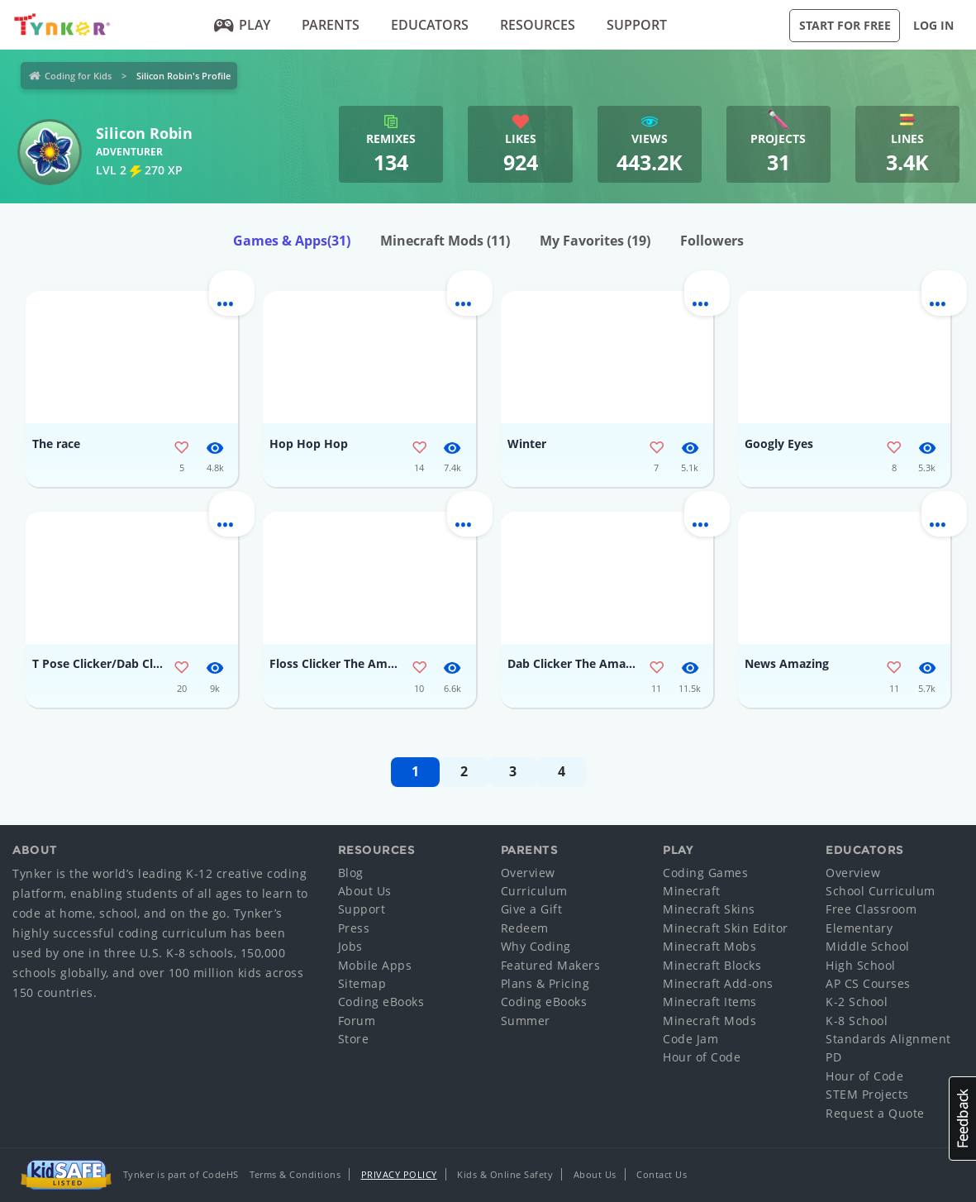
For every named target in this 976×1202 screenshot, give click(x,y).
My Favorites (595, 240)
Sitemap (362, 983)
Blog (351, 872)
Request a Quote (875, 1113)
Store (353, 1039)
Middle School (868, 946)
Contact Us (661, 1174)
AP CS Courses (868, 983)
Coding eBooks (381, 1001)
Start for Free (845, 25)
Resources (537, 25)
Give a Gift (532, 909)
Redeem (525, 928)
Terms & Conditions (295, 1174)
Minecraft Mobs (709, 946)
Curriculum (534, 891)
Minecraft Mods (445, 240)
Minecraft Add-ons (718, 983)
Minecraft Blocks (712, 965)
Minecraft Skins (709, 909)
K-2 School (857, 1001)
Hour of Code (701, 1057)
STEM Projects (867, 1094)
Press (354, 928)
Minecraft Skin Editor (725, 928)
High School (861, 965)
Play (242, 25)
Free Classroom (871, 909)
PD (833, 1057)
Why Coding (536, 946)
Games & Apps (291, 240)
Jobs (350, 946)
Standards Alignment (888, 1039)
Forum (357, 1020)
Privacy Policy (399, 1174)
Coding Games (705, 872)
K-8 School (857, 1020)
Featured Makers (551, 965)
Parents (330, 25)
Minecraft (692, 891)
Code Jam (690, 1039)
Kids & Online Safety (505, 1174)
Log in (933, 25)
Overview (528, 872)
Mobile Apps (375, 965)
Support (637, 25)
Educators (430, 25)
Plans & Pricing (545, 983)
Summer (525, 1020)
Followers (712, 240)
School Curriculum (881, 891)
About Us (365, 891)
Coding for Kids (78, 75)
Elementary (859, 928)
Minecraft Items (710, 1001)
